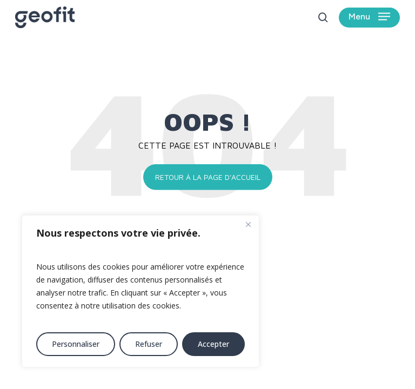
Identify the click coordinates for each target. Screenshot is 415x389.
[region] (140, 291)
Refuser (148, 344)
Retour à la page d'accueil (207, 177)
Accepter (213, 344)
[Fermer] (248, 224)
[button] (369, 17)
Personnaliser (75, 344)
